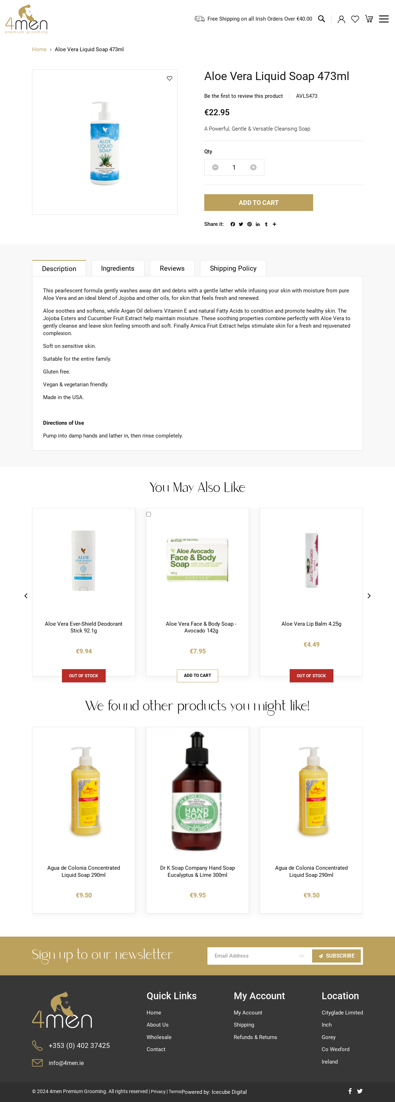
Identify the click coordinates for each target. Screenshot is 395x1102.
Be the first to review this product (243, 96)
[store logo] (26, 19)
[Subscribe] (336, 956)
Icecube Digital (231, 1092)
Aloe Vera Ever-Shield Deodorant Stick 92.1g (83, 628)
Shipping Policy (240, 269)
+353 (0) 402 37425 (79, 1046)
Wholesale (159, 1037)
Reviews (177, 269)
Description (60, 269)
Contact (156, 1049)
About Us (158, 1025)
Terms (177, 1091)
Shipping (244, 1025)
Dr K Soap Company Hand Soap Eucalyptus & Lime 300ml (197, 872)
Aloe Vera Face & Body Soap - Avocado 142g (201, 628)
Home (39, 50)
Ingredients (121, 269)
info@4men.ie (67, 1063)
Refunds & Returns (255, 1037)
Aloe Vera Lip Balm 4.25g (311, 624)
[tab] (60, 269)
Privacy (159, 1091)
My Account (248, 1013)
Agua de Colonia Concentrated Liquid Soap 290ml (83, 872)
